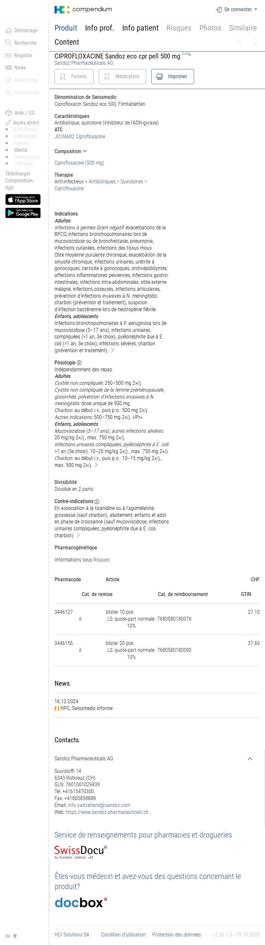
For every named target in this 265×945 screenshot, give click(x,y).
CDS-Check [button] (25, 129)
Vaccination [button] (22, 92)
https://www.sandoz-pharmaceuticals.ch (107, 812)
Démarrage (21, 30)
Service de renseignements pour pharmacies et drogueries (143, 835)
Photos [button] (210, 28)
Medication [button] (21, 80)
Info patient (140, 28)
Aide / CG (19, 112)
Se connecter (234, 9)
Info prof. (99, 28)
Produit (66, 28)
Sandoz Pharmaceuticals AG (84, 63)
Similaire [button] (243, 28)
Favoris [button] (22, 143)
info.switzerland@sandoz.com (99, 805)
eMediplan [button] (25, 136)
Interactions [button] (26, 157)
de (8, 936)
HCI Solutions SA (72, 935)
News (15, 67)
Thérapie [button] (23, 163)
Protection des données (176, 935)
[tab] (112, 151)
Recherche (21, 42)
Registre (18, 55)
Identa (21, 150)
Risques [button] (178, 28)
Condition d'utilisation (123, 935)
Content (67, 42)
